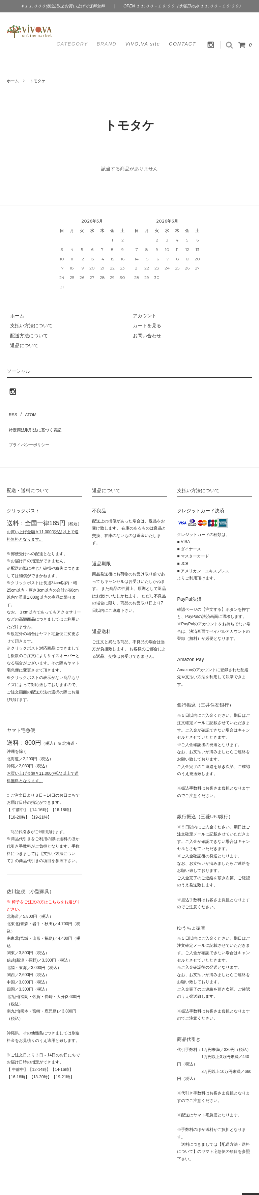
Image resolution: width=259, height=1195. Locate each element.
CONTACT (182, 44)
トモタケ (37, 81)
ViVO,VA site (142, 44)
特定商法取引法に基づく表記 (37, 422)
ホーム (13, 81)
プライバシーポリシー (30, 432)
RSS (12, 412)
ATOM (26, 412)
